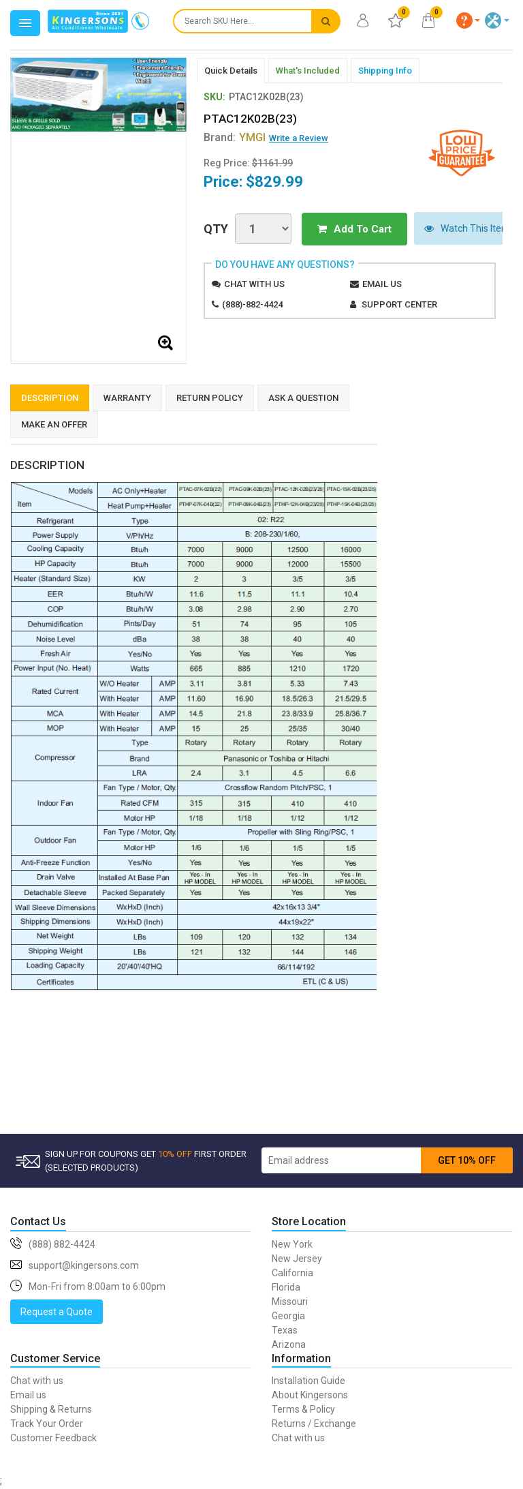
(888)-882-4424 (252, 304)
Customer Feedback (53, 1437)
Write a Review (298, 138)
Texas (285, 1330)
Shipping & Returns (51, 1409)
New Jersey (297, 1258)
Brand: (235, 137)
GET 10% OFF (467, 1160)
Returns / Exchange (314, 1423)
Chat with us (254, 283)
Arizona (289, 1344)
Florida (286, 1287)
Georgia (288, 1315)
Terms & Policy (303, 1409)
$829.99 (274, 181)
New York (292, 1244)
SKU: (214, 96)
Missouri (290, 1301)
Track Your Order (46, 1423)
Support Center (399, 304)
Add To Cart (348, 228)
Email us (382, 283)
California (292, 1272)
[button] (468, 20)
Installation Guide (308, 1380)
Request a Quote (56, 1311)
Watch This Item (455, 228)
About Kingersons (310, 1394)
